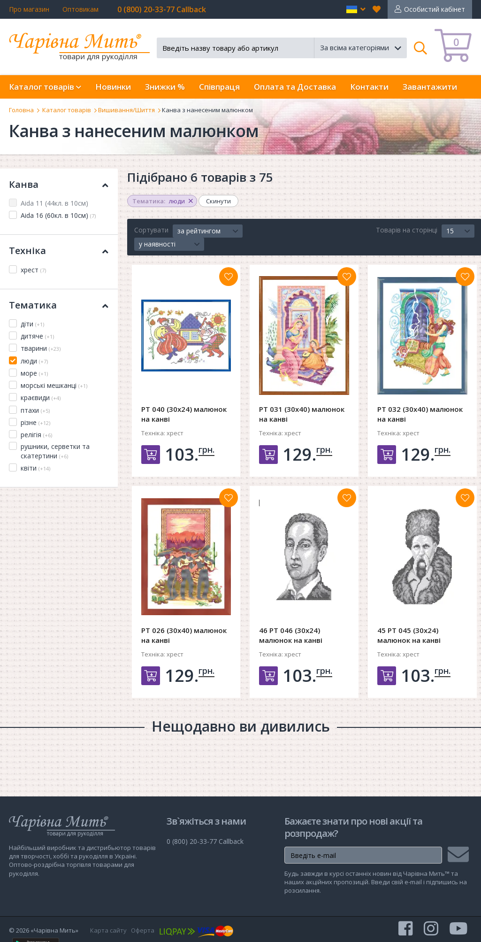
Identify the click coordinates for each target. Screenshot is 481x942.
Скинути (218, 201)
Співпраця (219, 86)
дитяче (37, 336)
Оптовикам (80, 9)
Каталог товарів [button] (45, 86)
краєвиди (41, 397)
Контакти (369, 86)
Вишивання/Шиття (126, 110)
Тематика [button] (58, 305)
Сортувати (151, 229)
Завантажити (430, 86)
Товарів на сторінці (406, 229)
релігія (36, 434)
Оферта (142, 930)
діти (32, 323)
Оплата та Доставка (295, 86)
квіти (35, 467)
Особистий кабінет (434, 9)
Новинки (113, 86)
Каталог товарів (66, 110)
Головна (21, 110)
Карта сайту (108, 930)
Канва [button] (58, 184)
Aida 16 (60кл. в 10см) (58, 215)
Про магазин (29, 9)
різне (35, 422)
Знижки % (165, 86)
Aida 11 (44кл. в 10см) (54, 203)
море (34, 373)
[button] (356, 9)
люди (34, 360)
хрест (33, 269)
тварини (41, 348)
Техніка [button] (58, 250)
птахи (35, 410)
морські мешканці (54, 385)
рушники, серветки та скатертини (55, 451)
